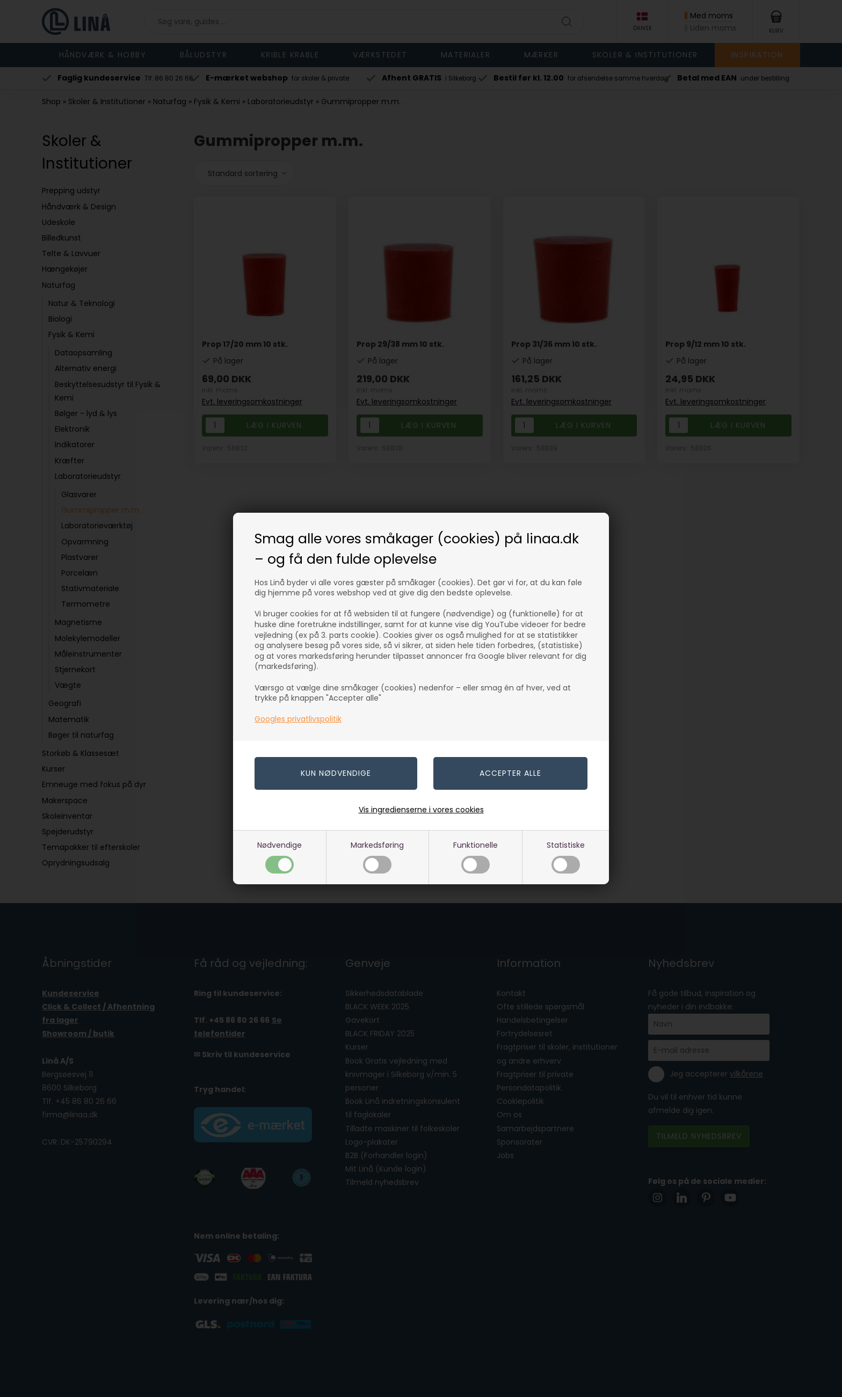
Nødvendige (279, 857)
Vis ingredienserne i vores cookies (421, 809)
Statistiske (566, 857)
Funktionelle (475, 857)
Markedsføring (377, 857)
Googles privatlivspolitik (298, 719)
